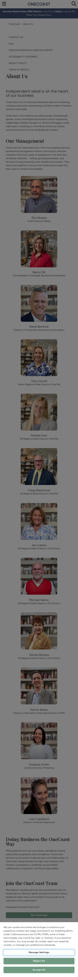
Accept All (39, 970)
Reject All (39, 961)
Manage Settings (39, 952)
